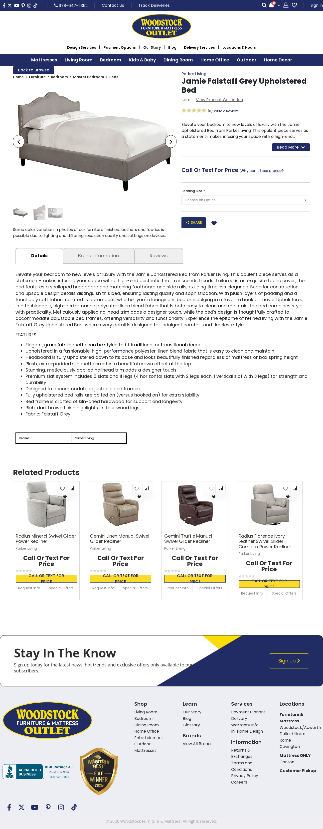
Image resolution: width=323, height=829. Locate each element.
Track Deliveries (154, 5)
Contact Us (113, 5)
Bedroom (59, 78)
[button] (62, 491)
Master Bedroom (88, 78)
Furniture (37, 78)
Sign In (317, 5)
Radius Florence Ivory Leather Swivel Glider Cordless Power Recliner (265, 544)
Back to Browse (33, 70)
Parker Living (193, 74)
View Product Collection (219, 100)
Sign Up (290, 663)
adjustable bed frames (114, 391)
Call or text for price (46, 581)
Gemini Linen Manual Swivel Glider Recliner (119, 541)
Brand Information (98, 257)
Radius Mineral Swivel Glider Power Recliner (46, 541)
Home (18, 77)
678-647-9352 (71, 5)
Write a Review (227, 111)
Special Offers (61, 590)
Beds (113, 78)
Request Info (29, 590)
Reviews (159, 257)
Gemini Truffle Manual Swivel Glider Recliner (188, 541)
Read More (291, 148)
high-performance (113, 353)
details (39, 257)
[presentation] (18, 142)
